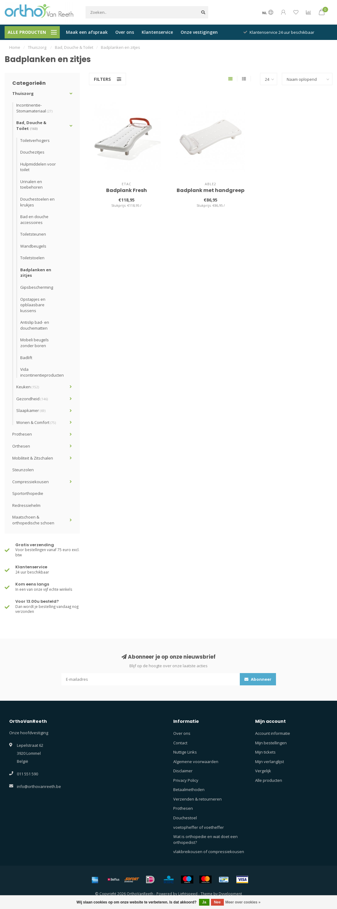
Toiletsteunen (33, 234)
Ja (204, 902)
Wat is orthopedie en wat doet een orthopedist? (205, 839)
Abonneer (257, 679)
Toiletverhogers (35, 140)
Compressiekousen (30, 481)
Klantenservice (157, 32)
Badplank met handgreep (210, 190)
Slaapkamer (30, 410)
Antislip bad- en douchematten (34, 325)
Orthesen (21, 446)
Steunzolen (23, 469)
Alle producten (268, 780)
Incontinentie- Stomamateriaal (34, 108)
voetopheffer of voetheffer (198, 827)
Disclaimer (183, 771)
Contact (180, 743)
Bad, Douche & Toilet (31, 125)
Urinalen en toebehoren (31, 184)
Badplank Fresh (126, 190)
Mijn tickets (265, 752)
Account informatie (272, 733)
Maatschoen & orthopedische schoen (33, 520)
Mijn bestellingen (271, 743)
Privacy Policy (185, 780)
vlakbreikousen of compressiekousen (208, 851)
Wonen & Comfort (36, 422)
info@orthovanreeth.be (39, 786)
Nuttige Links (185, 752)
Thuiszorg (23, 93)
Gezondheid (32, 399)
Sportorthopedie (27, 493)
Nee (217, 902)
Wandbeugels (33, 246)
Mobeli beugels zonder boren (34, 342)
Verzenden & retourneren (197, 799)
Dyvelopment (230, 893)
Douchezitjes (32, 152)
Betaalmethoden (189, 789)
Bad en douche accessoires (34, 219)
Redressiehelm (26, 505)
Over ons (124, 32)
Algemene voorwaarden (195, 761)
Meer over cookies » (243, 902)
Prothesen (22, 434)
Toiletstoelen (32, 258)
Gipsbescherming (36, 287)
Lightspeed (187, 893)
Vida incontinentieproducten (42, 372)
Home (14, 47)
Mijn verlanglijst (269, 761)
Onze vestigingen (199, 32)
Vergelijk (263, 771)
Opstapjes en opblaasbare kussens (32, 304)
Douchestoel (185, 818)
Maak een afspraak (87, 32)
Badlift (26, 357)
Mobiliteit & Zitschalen (32, 458)
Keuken (27, 387)
